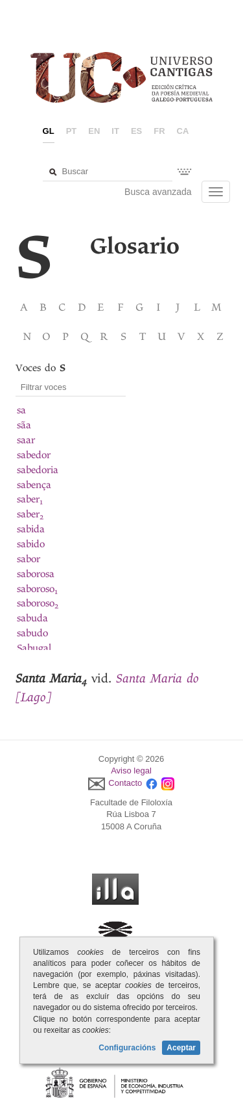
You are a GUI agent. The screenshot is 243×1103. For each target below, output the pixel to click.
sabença (34, 485)
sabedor (34, 455)
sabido (31, 544)
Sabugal (34, 648)
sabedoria (37, 470)
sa (21, 410)
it (115, 131)
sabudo (32, 633)
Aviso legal (131, 770)
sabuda (32, 618)
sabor (28, 559)
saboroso (37, 589)
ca (183, 131)
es (136, 131)
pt (71, 131)
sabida (31, 529)
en (94, 131)
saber (30, 499)
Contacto (125, 783)
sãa (24, 425)
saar (26, 440)
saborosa (35, 574)
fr (159, 131)
